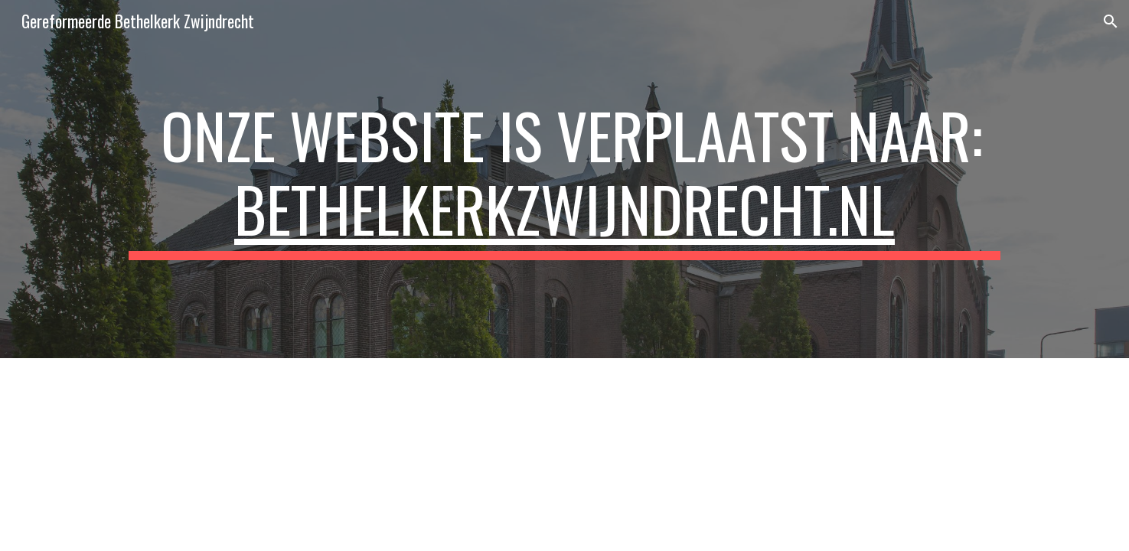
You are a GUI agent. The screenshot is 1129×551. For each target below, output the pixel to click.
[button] (1110, 21)
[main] (564, 179)
